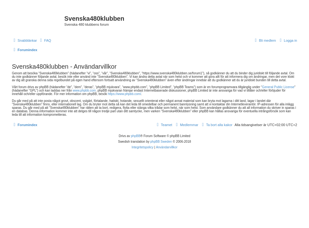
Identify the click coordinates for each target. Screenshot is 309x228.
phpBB (135, 136)
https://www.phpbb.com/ (124, 94)
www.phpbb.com (84, 90)
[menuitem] (45, 40)
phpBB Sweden (161, 141)
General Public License (278, 87)
